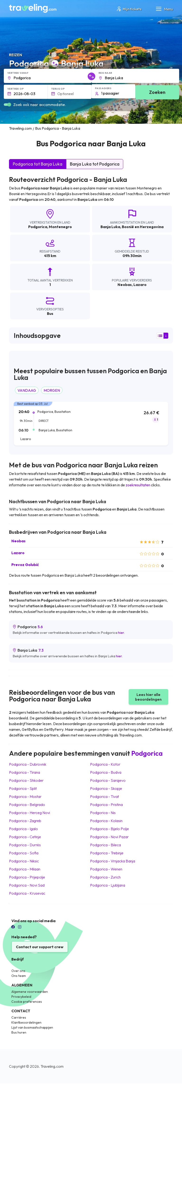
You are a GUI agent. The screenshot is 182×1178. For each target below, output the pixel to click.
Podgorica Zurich (105, 877)
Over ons (18, 971)
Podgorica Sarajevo (108, 780)
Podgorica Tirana (24, 772)
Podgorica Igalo (23, 828)
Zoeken (157, 92)
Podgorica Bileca (105, 844)
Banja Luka (110, 226)
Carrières (18, 1017)
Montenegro (60, 226)
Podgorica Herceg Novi (29, 812)
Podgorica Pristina (106, 804)
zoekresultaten (138, 485)
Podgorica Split (23, 788)
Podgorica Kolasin (106, 820)
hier (121, 632)
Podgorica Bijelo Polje (109, 828)
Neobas (18, 540)
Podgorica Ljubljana (107, 885)
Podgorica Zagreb (25, 820)
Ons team (18, 976)
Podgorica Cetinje (25, 836)
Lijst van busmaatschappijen (32, 1027)
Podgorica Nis (103, 812)
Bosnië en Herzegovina (143, 226)
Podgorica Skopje (106, 788)
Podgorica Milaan (24, 869)
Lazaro (17, 552)
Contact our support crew (40, 946)
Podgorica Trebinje (106, 853)
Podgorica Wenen (106, 869)
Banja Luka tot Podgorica (94, 164)
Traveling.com (52, 1066)
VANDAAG (27, 390)
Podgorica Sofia (23, 853)
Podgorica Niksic (24, 861)
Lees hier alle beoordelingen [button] (148, 697)
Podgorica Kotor (105, 764)
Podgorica (37, 226)
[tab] (90, 426)
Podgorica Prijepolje (27, 877)
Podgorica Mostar (25, 796)
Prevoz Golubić (25, 564)
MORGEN (52, 390)
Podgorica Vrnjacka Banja (112, 861)
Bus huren (18, 1032)
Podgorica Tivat (104, 796)
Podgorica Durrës (25, 844)
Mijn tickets (128, 9)
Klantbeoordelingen (26, 1022)
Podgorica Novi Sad (27, 885)
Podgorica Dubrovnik (27, 764)
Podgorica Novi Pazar (109, 836)
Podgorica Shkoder (26, 780)
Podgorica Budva (105, 772)
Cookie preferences (26, 1001)
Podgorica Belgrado (27, 804)
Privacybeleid (21, 996)
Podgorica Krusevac (27, 893)
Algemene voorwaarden (29, 991)
